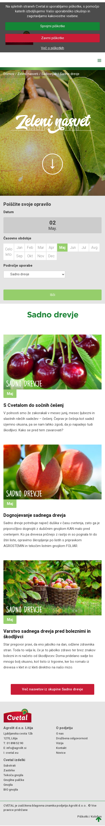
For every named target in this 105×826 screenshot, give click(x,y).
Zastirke (9, 770)
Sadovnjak (49, 74)
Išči (52, 295)
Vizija (59, 743)
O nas (60, 733)
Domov (8, 74)
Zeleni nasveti (27, 74)
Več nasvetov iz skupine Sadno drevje (52, 689)
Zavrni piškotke (52, 38)
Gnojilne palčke (13, 780)
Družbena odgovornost (72, 738)
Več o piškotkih (52, 48)
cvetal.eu (12, 752)
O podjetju (64, 728)
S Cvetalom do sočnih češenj (33, 405)
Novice (61, 752)
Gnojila (8, 784)
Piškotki (82, 816)
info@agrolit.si (16, 748)
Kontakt (61, 748)
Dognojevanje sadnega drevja (34, 515)
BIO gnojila (10, 789)
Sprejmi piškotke (52, 26)
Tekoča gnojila (13, 775)
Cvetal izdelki (14, 760)
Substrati (9, 765)
